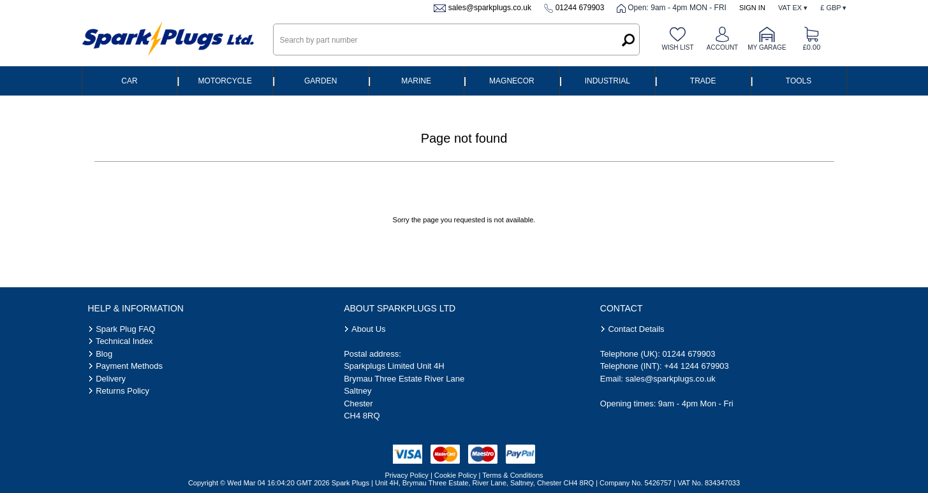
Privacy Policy (406, 475)
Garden (320, 80)
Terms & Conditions (512, 475)
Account (722, 47)
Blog (104, 354)
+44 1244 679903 (696, 366)
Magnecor (511, 80)
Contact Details (636, 329)
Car (129, 80)
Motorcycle (225, 80)
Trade (703, 80)
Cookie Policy (455, 475)
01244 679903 (580, 7)
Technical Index (124, 341)
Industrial (607, 80)
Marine (416, 80)
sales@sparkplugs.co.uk (489, 7)
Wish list (677, 47)
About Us (368, 329)
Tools (798, 80)
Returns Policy (122, 391)
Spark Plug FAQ (125, 329)
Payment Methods (129, 366)
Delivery (111, 378)
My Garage (767, 47)
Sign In (752, 7)
